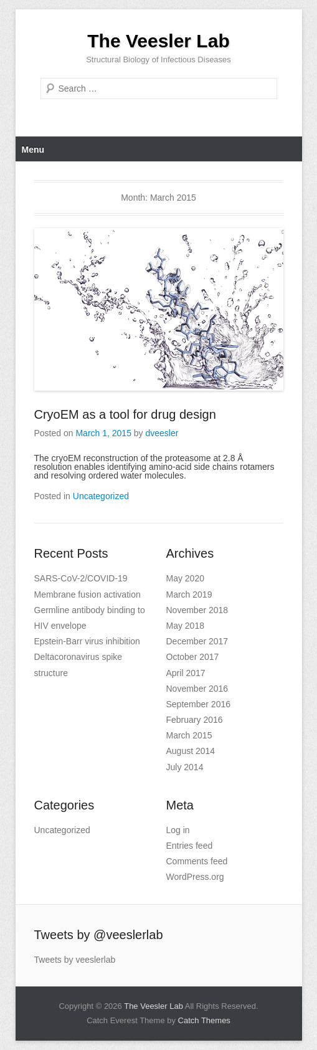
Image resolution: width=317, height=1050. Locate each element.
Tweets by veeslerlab (75, 960)
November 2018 (197, 610)
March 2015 (189, 735)
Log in (178, 830)
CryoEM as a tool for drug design (125, 414)
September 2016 (198, 704)
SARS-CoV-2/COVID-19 (81, 578)
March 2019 (189, 594)
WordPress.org (195, 877)
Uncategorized (101, 496)
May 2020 (185, 578)
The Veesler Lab (158, 41)
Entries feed (189, 846)
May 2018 (185, 626)
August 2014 (190, 751)
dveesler (162, 433)
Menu (33, 150)
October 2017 (192, 657)
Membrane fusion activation (87, 594)
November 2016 (197, 689)
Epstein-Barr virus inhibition (87, 641)
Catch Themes (204, 1020)
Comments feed (197, 861)
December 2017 (197, 641)
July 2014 (185, 767)
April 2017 (186, 673)
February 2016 (194, 720)
